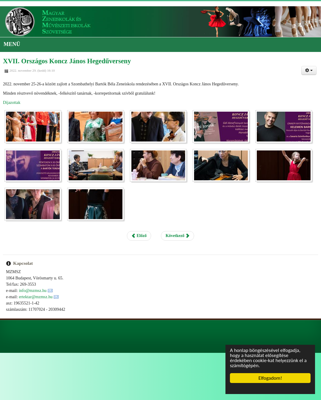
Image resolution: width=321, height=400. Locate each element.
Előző (139, 235)
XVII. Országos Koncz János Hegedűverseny (67, 61)
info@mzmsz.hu (33, 290)
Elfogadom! (270, 378)
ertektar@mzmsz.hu (36, 297)
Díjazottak (11, 102)
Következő (177, 235)
